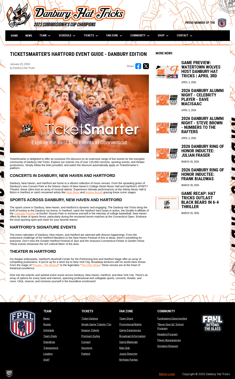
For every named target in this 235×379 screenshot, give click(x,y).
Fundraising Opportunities (172, 318)
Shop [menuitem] (163, 35)
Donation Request (167, 346)
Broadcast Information (132, 336)
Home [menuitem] (14, 35)
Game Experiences (130, 330)
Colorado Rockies (25, 213)
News (46, 318)
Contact (86, 342)
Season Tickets (90, 330)
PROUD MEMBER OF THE (205, 22)
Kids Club (124, 347)
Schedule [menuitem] (67, 35)
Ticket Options (89, 318)
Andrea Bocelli (94, 192)
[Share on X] (146, 66)
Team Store (126, 318)
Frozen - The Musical (45, 265)
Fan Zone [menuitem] (114, 35)
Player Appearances (169, 340)
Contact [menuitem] (185, 35)
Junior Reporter (128, 353)
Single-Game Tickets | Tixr (96, 324)
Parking (85, 353)
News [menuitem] (28, 35)
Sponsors (86, 347)
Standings (49, 342)
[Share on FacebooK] (138, 66)
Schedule (48, 330)
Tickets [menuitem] (91, 35)
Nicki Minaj (72, 192)
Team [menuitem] (45, 35)
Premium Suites (90, 336)
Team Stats (50, 336)
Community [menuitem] (140, 35)
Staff (46, 359)
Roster (47, 324)
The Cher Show (90, 265)
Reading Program (167, 334)
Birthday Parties (128, 359)
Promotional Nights (130, 324)
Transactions (50, 347)
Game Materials (128, 342)
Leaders (48, 353)
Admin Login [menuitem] (167, 374)
